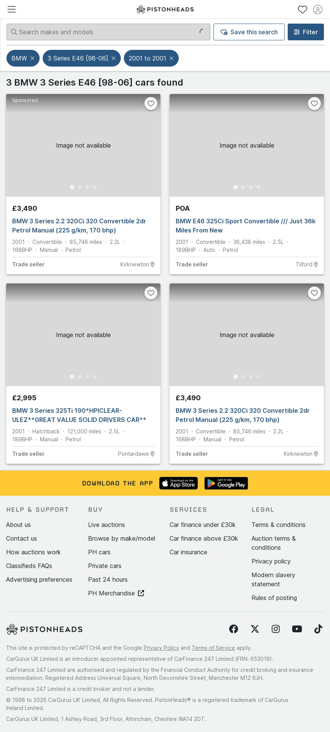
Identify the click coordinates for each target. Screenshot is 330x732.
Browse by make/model (121, 538)
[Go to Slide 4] (95, 187)
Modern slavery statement (273, 579)
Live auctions (106, 524)
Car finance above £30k (204, 538)
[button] (33, 58)
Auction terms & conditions (274, 543)
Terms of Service (213, 647)
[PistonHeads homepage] (165, 9)
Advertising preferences (39, 579)
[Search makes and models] (108, 32)
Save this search (249, 32)
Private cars (105, 566)
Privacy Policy (161, 647)
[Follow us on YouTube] (297, 629)
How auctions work (33, 552)
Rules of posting (274, 598)
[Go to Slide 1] (72, 187)
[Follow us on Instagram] (275, 629)
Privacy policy (271, 561)
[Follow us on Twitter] (255, 629)
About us (18, 524)
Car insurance (188, 552)
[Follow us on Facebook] (233, 629)
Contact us (21, 538)
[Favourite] (150, 103)
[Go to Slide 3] (87, 187)
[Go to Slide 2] (80, 187)
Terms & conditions (279, 524)
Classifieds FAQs (29, 566)
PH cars (99, 552)
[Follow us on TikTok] (318, 629)
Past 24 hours (108, 579)
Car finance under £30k (203, 524)
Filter (306, 32)
